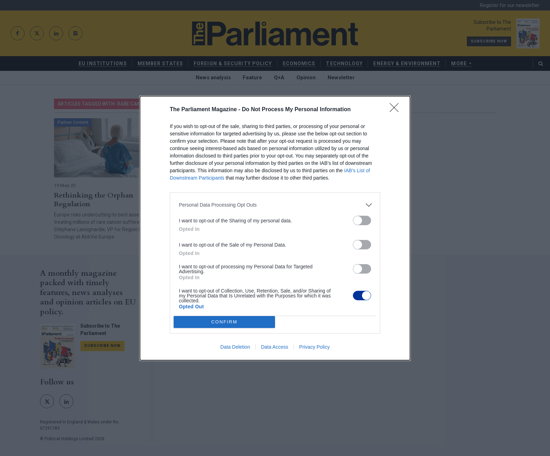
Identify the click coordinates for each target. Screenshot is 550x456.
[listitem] (275, 205)
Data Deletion (235, 347)
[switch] (362, 220)
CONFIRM (224, 321)
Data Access (274, 347)
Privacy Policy (314, 347)
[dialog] (275, 228)
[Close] (396, 109)
